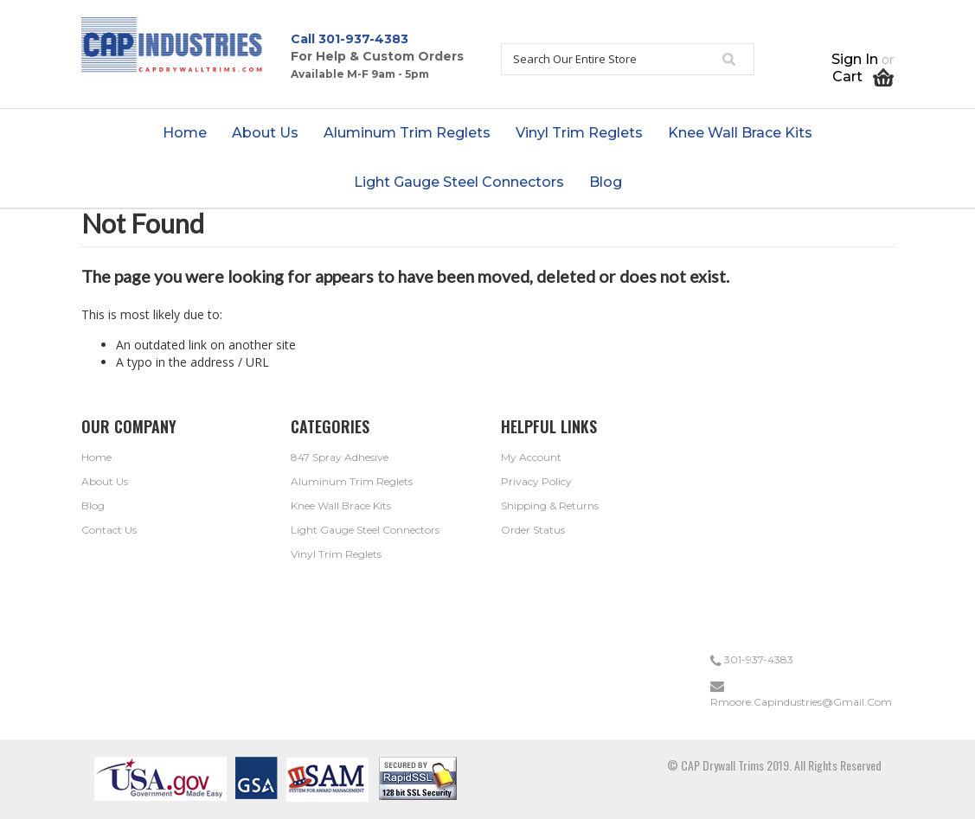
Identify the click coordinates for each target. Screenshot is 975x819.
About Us (104, 481)
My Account (531, 457)
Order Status (533, 529)
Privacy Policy (536, 481)
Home (96, 457)
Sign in (854, 59)
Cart (863, 76)
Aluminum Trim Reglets (352, 481)
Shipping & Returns (550, 505)
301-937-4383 (363, 39)
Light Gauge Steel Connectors (365, 529)
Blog (93, 505)
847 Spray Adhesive (339, 457)
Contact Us (109, 529)
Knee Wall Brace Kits (341, 505)
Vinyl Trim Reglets (336, 553)
